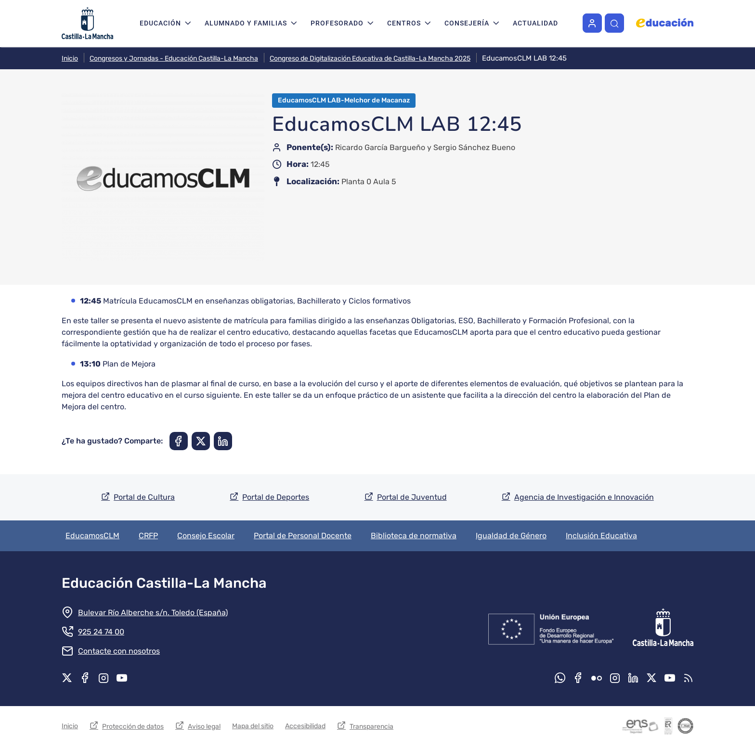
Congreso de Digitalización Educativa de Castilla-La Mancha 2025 (370, 58)
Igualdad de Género (511, 535)
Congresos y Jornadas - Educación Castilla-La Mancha (174, 58)
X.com (67, 677)
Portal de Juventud (412, 497)
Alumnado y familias (246, 23)
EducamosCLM (92, 535)
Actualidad (535, 23)
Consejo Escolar (205, 535)
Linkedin (633, 677)
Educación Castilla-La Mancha (164, 583)
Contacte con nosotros (119, 651)
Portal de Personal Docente (302, 535)
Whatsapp (560, 677)
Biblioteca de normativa (413, 535)
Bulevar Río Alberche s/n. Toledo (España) (153, 612)
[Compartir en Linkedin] (223, 441)
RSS (688, 677)
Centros (404, 23)
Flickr (596, 677)
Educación (160, 23)
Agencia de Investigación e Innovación (584, 497)
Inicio (70, 58)
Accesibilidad (305, 726)
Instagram (103, 677)
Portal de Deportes (275, 497)
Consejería (466, 23)
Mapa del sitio (252, 726)
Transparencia (371, 726)
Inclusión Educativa (601, 535)
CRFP (148, 535)
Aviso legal (204, 726)
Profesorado (337, 23)
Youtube (122, 677)
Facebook (85, 677)
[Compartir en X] (201, 441)
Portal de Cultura (144, 497)
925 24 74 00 (101, 631)
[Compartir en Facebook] (178, 441)
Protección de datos (133, 726)
